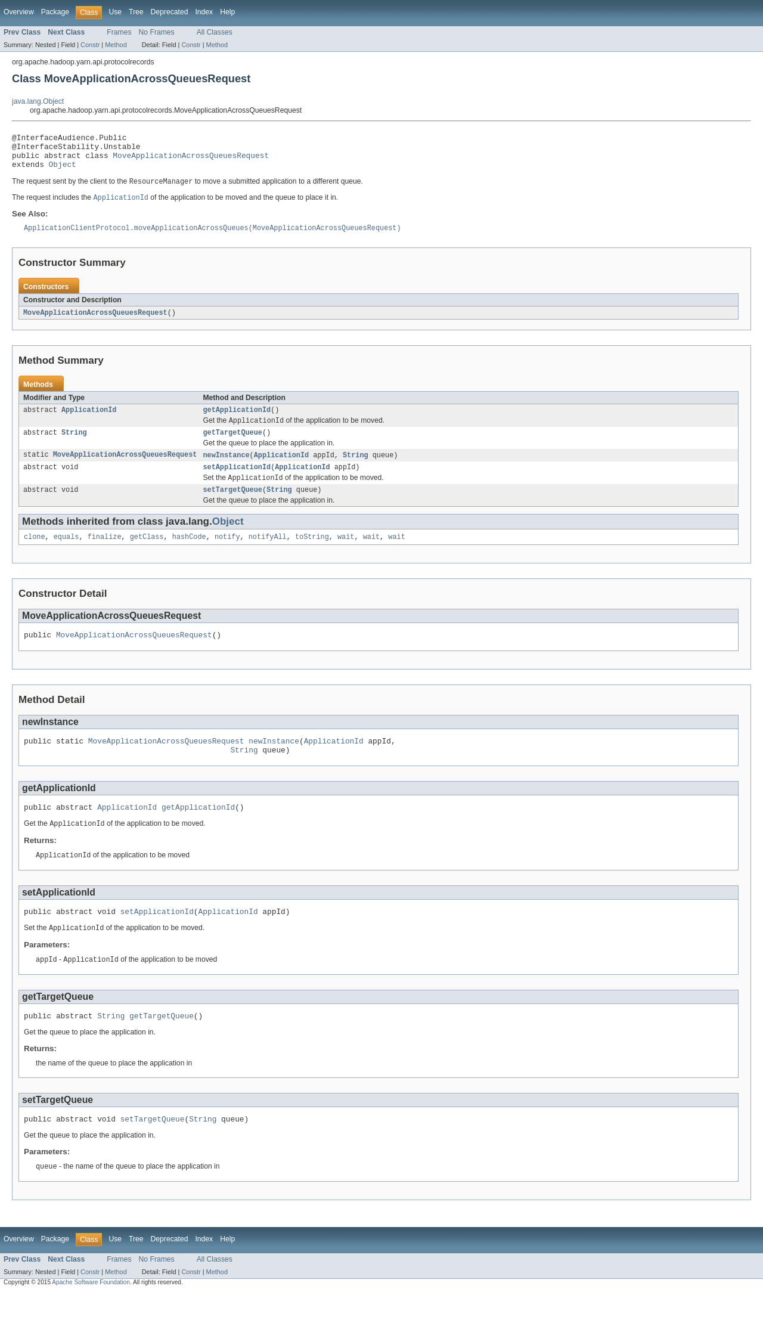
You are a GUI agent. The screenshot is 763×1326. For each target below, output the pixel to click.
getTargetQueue (232, 445)
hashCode (189, 554)
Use (115, 12)
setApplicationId (237, 482)
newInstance (226, 468)
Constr (90, 44)
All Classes (214, 32)
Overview (19, 12)
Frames (119, 32)
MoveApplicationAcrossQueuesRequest (191, 160)
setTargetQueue (232, 506)
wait (345, 554)
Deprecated (169, 12)
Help (227, 12)
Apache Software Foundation (91, 1315)
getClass (147, 554)
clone (34, 554)
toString (312, 554)
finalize (105, 554)
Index (204, 12)
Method (115, 44)
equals (66, 554)
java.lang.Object (38, 101)
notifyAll (268, 554)
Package (55, 12)
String (74, 445)
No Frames (157, 32)
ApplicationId (88, 421)
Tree (136, 12)
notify (227, 554)
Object (62, 171)
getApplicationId (237, 421)
